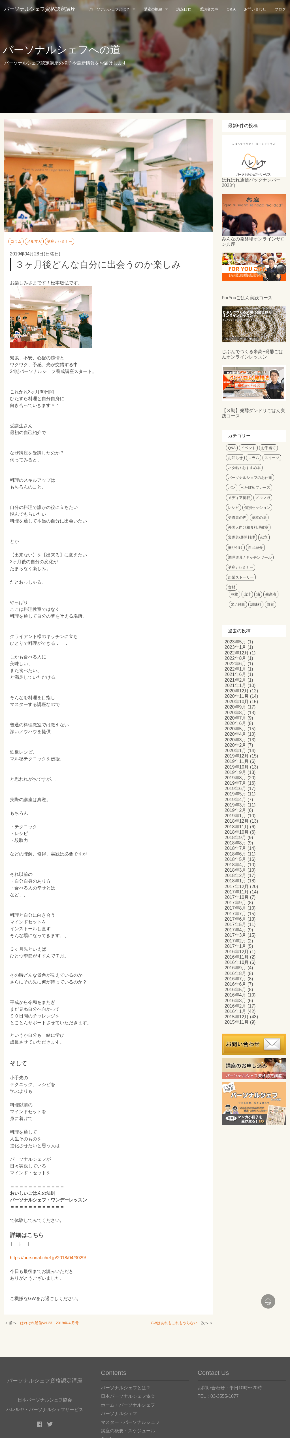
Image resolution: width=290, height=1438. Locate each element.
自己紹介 (255, 547)
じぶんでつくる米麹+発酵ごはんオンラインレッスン (252, 354)
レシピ (233, 507)
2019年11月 (237, 761)
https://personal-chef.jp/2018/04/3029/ (48, 1257)
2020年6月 (235, 723)
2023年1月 (235, 647)
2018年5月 (235, 859)
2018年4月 (235, 864)
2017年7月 (235, 913)
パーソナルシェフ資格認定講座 (40, 9)
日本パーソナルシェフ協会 (128, 1396)
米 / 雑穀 (238, 604)
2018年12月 (237, 821)
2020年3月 (235, 739)
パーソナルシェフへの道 (62, 50)
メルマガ (34, 241)
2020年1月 (235, 750)
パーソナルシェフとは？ (109, 9)
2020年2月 (235, 745)
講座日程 (183, 9)
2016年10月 (237, 962)
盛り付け (235, 547)
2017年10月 (237, 897)
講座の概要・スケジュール (128, 1430)
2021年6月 (235, 674)
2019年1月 (235, 815)
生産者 (270, 594)
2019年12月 (237, 756)
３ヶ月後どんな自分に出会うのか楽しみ (98, 264)
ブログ (280, 9)
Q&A (232, 448)
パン (231, 487)
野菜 (270, 604)
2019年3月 (235, 805)
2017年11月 (237, 891)
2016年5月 (235, 989)
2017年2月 (235, 940)
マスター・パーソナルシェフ (130, 1422)
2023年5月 (235, 641)
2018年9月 (235, 837)
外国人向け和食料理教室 (248, 527)
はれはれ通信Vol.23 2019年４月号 (49, 1323)
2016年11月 (237, 957)
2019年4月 (235, 799)
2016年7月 (235, 978)
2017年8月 (235, 908)
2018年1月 (235, 880)
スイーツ (272, 458)
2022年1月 (235, 669)
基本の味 (259, 517)
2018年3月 (235, 870)
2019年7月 (235, 783)
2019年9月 (235, 772)
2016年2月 (235, 1006)
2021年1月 (235, 685)
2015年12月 (237, 1016)
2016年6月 (235, 984)
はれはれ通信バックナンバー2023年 (251, 183)
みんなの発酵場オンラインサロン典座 (253, 241)
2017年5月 (235, 924)
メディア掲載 (239, 498)
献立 (264, 537)
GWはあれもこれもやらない (174, 1323)
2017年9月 (235, 902)
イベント (248, 448)
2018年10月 (237, 832)
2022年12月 (237, 652)
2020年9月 (235, 707)
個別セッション (257, 507)
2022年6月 (235, 663)
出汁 (247, 594)
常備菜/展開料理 (241, 537)
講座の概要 (153, 9)
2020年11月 (237, 696)
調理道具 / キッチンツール (250, 557)
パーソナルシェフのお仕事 (250, 477)
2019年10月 (237, 767)
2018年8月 (235, 842)
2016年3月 (235, 1000)
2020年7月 (235, 718)
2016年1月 (235, 1011)
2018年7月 (235, 848)
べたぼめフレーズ (255, 487)
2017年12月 (237, 886)
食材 (231, 587)
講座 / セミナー (59, 241)
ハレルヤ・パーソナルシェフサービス (44, 1409)
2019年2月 (235, 810)
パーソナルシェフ (119, 1413)
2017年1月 (235, 946)
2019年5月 (235, 793)
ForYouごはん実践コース (247, 297)
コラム (16, 241)
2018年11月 (237, 826)
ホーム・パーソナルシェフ (128, 1405)
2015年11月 (237, 1022)
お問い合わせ (255, 9)
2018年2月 (235, 875)
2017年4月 (235, 929)
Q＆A (231, 9)
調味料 (255, 604)
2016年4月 (235, 995)
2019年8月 (235, 777)
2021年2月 (235, 680)
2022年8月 (235, 658)
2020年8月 (235, 712)
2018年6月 (235, 854)
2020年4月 (235, 734)
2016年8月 (235, 973)
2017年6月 (235, 919)
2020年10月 (237, 701)
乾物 (234, 594)
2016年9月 (235, 967)
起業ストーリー (241, 577)
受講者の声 (209, 9)
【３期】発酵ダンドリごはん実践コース (253, 413)
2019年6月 (235, 788)
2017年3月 (235, 935)
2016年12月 (237, 951)
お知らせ (235, 458)
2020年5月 (235, 728)
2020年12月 (237, 690)
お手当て (268, 448)
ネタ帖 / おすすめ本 (244, 468)
